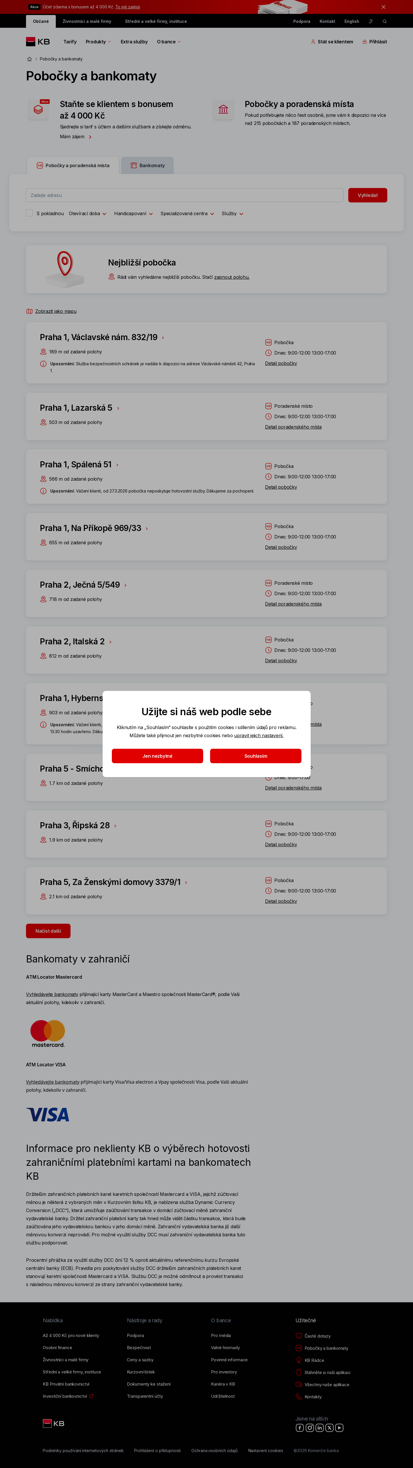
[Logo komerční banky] (40, 41)
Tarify (69, 42)
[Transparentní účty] (145, 1396)
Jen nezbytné (157, 756)
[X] (329, 1427)
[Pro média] (221, 1335)
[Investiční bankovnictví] (65, 1396)
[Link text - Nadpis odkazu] (54, 1423)
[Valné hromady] (225, 1347)
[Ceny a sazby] (140, 1360)
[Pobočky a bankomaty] (322, 1348)
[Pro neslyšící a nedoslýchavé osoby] (370, 21)
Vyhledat (368, 195)
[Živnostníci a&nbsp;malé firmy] (65, 1360)
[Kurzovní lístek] (141, 1372)
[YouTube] (339, 1427)
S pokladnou (50, 213)
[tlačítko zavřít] (382, 7)
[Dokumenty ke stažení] (148, 1384)
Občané (41, 21)
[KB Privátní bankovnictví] (66, 1384)
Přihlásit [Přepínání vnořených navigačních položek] (374, 42)
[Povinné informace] (229, 1360)
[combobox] (185, 195)
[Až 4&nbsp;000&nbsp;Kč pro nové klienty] (71, 1335)
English (352, 21)
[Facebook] (300, 1427)
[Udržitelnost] (222, 1396)
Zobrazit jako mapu (51, 311)
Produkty (99, 42)
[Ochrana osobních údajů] (214, 1450)
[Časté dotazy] (313, 1336)
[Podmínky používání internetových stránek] (83, 1450)
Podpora (302, 21)
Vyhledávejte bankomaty (52, 994)
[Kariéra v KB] (223, 1384)
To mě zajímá (127, 6)
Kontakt (327, 21)
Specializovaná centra (188, 214)
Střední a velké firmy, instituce (156, 21)
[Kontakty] (308, 1397)
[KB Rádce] (309, 1360)
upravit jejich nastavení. (259, 735)
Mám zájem (77, 136)
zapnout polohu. (231, 277)
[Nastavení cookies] (265, 1450)
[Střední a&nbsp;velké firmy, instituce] (72, 1372)
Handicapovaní (134, 214)
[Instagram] (309, 1427)
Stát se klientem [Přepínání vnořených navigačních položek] (332, 42)
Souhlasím (255, 756)
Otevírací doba (89, 214)
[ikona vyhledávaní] (384, 21)
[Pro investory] (224, 1372)
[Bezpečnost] (139, 1347)
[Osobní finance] (57, 1347)
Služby (234, 214)
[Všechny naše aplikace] (322, 1384)
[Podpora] (135, 1335)
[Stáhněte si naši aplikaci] (323, 1372)
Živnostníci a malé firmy (87, 21)
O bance (169, 42)
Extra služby (134, 42)
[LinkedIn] (319, 1427)
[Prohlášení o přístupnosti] (157, 1450)
